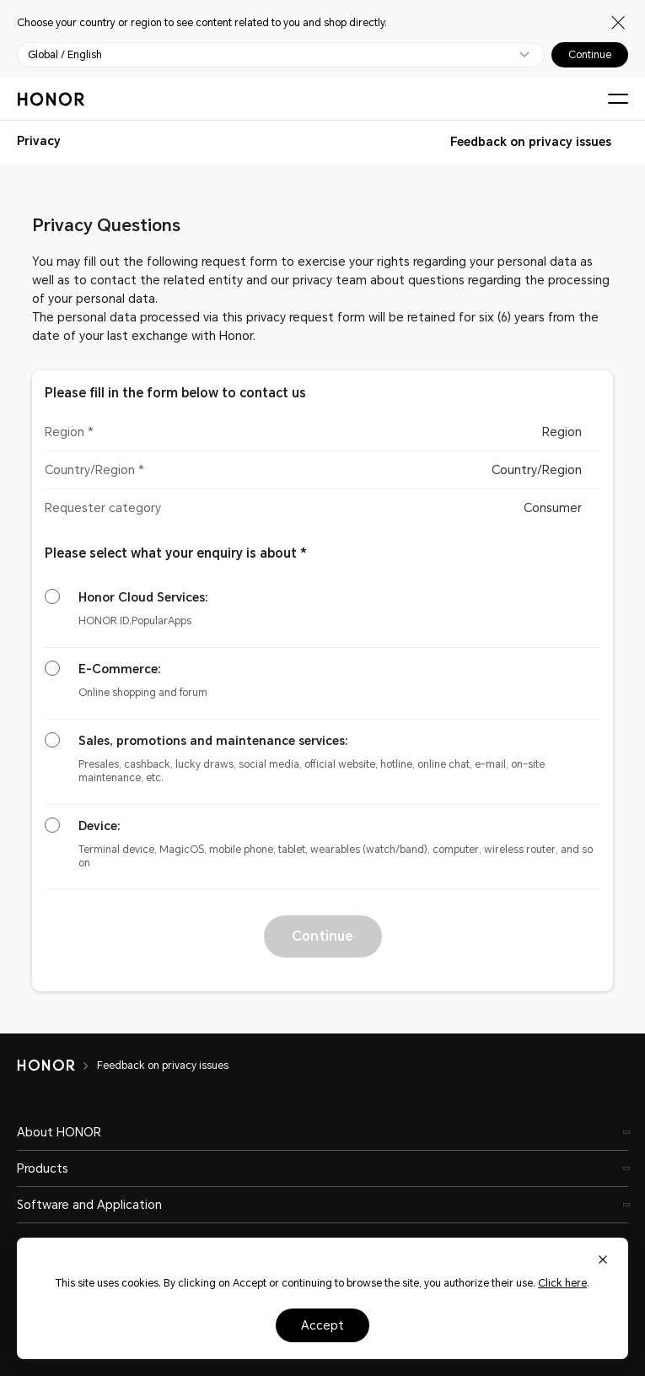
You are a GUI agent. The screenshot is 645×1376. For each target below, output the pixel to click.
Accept (322, 1325)
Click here (562, 1283)
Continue (589, 55)
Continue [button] (322, 936)
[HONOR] (57, 1065)
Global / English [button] (65, 55)
